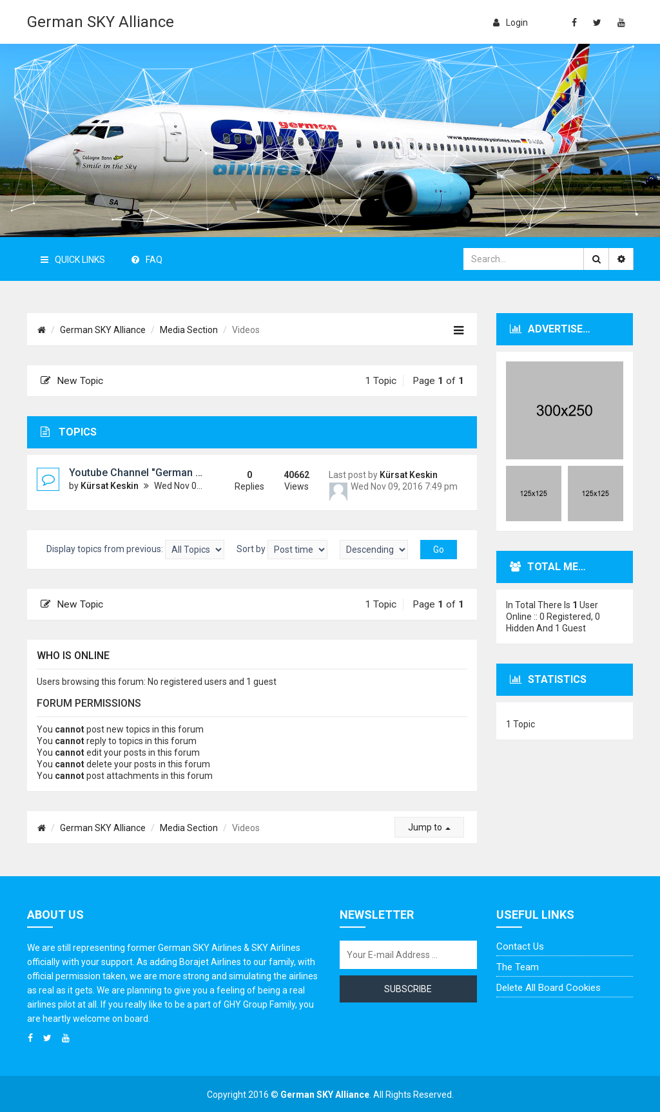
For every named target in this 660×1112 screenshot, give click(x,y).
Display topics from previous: (135, 549)
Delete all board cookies (548, 987)
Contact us (520, 946)
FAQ (146, 259)
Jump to (429, 827)
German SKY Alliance (100, 22)
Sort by (282, 549)
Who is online (73, 655)
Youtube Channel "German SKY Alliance (162, 472)
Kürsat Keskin (110, 486)
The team (517, 967)
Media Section (189, 330)
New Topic (72, 381)
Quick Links (73, 259)
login (510, 22)
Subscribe (408, 989)
